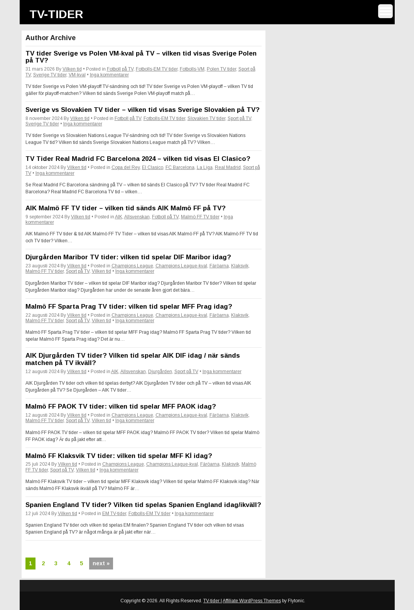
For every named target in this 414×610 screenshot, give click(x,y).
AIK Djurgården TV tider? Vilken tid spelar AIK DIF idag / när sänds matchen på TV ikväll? (132, 359)
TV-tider (56, 14)
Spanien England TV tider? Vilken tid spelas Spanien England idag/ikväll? (143, 505)
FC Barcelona (180, 167)
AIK (118, 217)
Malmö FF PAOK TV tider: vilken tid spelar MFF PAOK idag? (120, 406)
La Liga (205, 167)
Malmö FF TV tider (200, 217)
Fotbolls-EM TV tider (156, 69)
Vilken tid (72, 69)
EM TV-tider (114, 513)
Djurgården (160, 371)
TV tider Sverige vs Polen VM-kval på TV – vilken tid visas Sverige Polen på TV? (141, 57)
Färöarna (219, 266)
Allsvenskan (137, 217)
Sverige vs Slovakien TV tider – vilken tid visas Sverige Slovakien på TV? (142, 109)
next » (101, 563)
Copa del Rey (126, 167)
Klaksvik (239, 266)
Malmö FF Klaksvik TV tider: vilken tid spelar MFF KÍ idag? (118, 456)
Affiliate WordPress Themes (252, 600)
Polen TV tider (221, 69)
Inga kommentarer (109, 75)
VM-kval (77, 75)
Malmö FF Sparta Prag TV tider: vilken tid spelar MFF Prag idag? (128, 306)
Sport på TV (239, 118)
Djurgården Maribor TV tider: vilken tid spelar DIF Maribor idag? (128, 257)
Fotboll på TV (120, 69)
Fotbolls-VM (192, 69)
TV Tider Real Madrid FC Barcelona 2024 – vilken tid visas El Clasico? (137, 158)
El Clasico (152, 167)
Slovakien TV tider (206, 118)
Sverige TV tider (49, 75)
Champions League (132, 266)
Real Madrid (228, 167)
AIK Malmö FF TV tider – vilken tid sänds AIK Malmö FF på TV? (125, 208)
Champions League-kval (181, 266)
